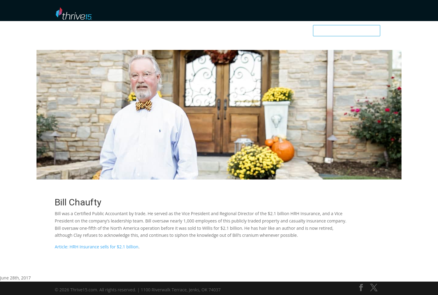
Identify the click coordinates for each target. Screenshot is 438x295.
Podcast (247, 12)
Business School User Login (356, 11)
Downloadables (276, 12)
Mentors (223, 12)
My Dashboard (313, 12)
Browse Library (194, 12)
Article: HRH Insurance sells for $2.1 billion (96, 247)
